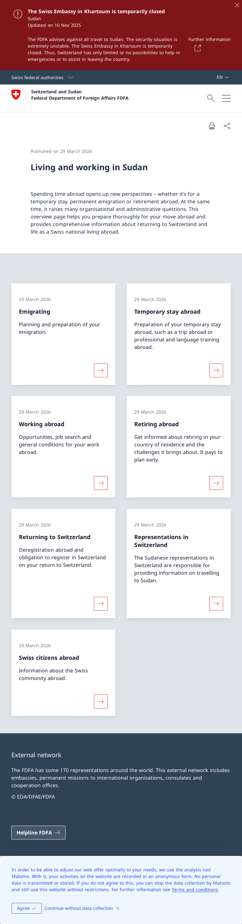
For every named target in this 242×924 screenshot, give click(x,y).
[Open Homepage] (70, 98)
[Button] (196, 48)
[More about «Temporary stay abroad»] (216, 370)
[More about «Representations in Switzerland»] (216, 604)
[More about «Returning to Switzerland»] (101, 604)
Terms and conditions (195, 889)
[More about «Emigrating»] (101, 370)
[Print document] (211, 126)
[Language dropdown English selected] (223, 77)
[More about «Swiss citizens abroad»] (101, 701)
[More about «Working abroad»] (101, 483)
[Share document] (226, 126)
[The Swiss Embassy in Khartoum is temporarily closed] (121, 35)
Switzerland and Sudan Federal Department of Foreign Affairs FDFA (80, 95)
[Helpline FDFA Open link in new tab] (38, 833)
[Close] (237, 5)
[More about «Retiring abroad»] (216, 483)
